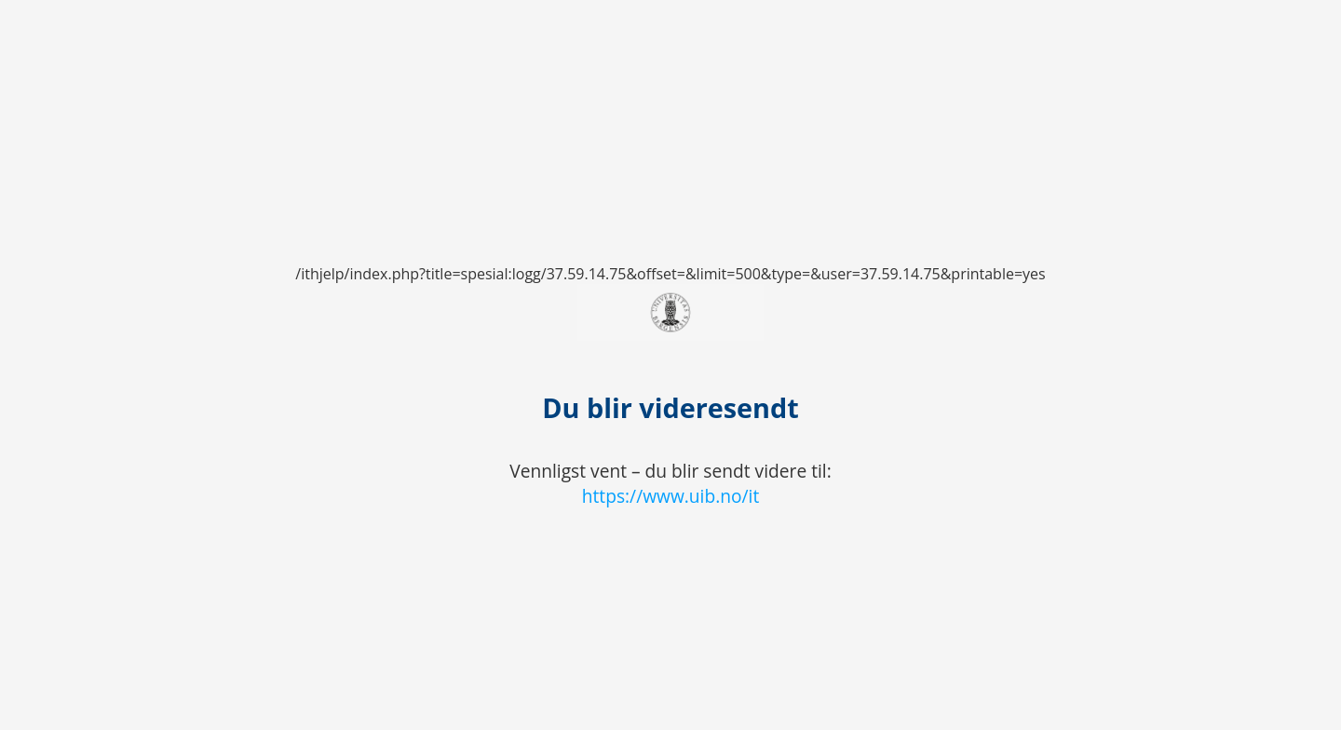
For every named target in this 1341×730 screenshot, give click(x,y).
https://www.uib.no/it (671, 495)
